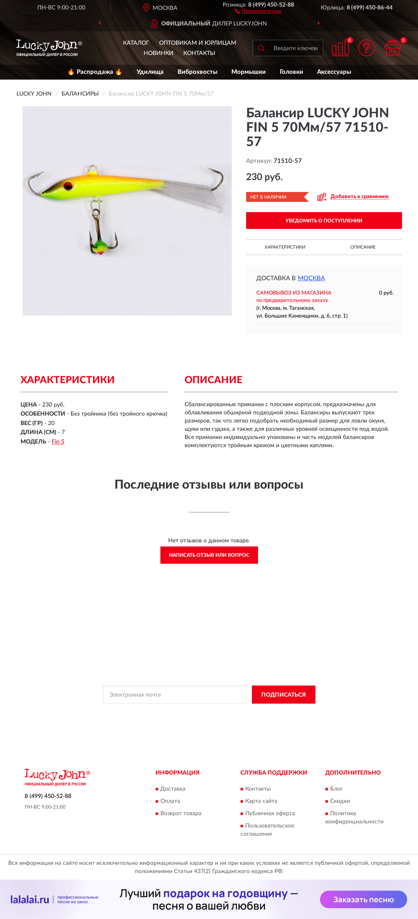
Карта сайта (261, 801)
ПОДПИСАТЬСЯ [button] (283, 695)
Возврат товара (180, 813)
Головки (291, 72)
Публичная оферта (270, 813)
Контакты (199, 53)
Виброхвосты (197, 72)
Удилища (150, 72)
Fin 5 (58, 442)
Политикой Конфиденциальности (203, 713)
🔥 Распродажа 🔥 (95, 72)
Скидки (340, 801)
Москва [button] (311, 278)
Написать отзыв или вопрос (209, 555)
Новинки (159, 53)
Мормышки (248, 72)
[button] (258, 10)
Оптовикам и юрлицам (197, 43)
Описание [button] (362, 247)
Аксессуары (334, 72)
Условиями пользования (275, 713)
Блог (336, 789)
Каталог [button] (136, 43)
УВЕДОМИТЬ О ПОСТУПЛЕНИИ (324, 220)
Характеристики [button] (285, 247)
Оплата (170, 801)
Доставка (172, 789)
